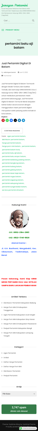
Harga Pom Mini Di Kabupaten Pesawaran (20, 324)
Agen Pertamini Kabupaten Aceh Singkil (19, 315)
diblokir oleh (19, 409)
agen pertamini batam (16, 136)
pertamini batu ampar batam (14, 156)
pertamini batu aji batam (12, 153)
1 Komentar (7, 75)
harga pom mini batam (11, 146)
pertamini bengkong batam (13, 163)
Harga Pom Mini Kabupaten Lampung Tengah (18, 334)
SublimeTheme (29, 424)
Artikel (6, 357)
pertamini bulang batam (12, 167)
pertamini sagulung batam (12, 180)
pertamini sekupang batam (13, 183)
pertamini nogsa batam (11, 177)
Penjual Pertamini (10, 375)
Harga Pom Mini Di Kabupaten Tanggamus (15, 308)
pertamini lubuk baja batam (13, 173)
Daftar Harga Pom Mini (13, 366)
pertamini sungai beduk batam (14, 187)
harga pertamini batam (11, 143)
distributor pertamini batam (13, 140)
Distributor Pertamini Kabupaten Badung (20, 303)
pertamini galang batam (12, 170)
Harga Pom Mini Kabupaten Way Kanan (19, 319)
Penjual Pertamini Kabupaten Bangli (18, 328)
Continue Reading (12, 131)
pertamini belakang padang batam (16, 160)
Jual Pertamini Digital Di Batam (16, 65)
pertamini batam (28, 146)
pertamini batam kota (11, 150)
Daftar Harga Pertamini (13, 362)
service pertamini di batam (13, 190)
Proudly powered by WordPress (19, 427)
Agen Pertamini (10, 353)
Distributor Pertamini (12, 371)
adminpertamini (10, 72)
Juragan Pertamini (15, 5)
